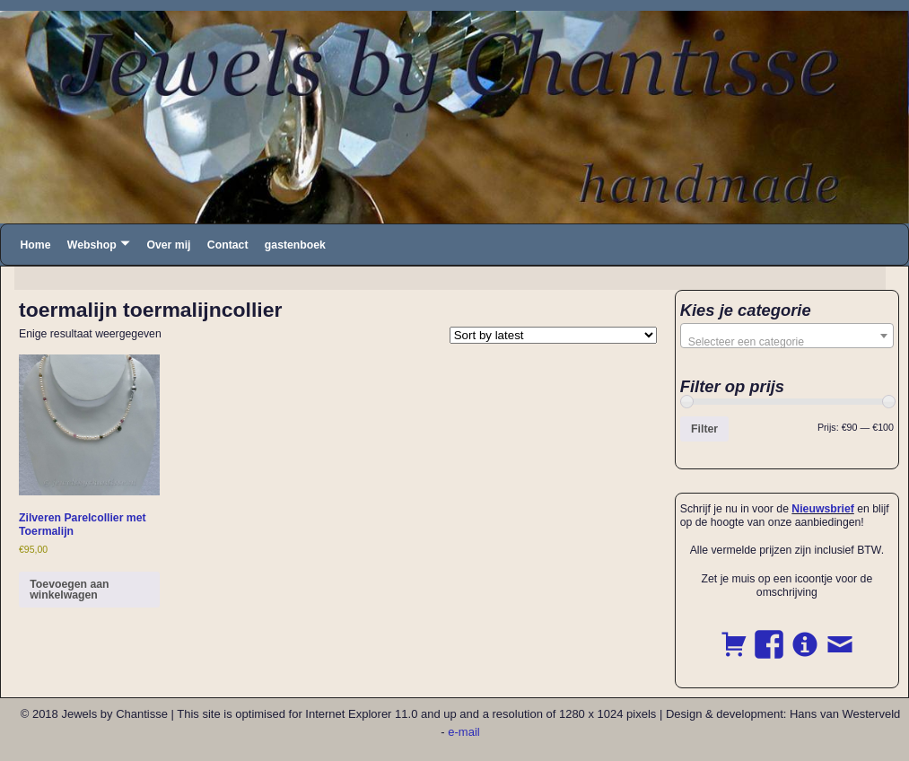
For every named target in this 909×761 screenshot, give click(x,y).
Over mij (168, 245)
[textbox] (787, 342)
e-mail (463, 732)
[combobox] (787, 335)
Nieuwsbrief (822, 509)
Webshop (92, 245)
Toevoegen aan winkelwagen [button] (69, 589)
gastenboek (295, 245)
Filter (704, 429)
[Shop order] (553, 335)
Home (35, 245)
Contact (228, 245)
